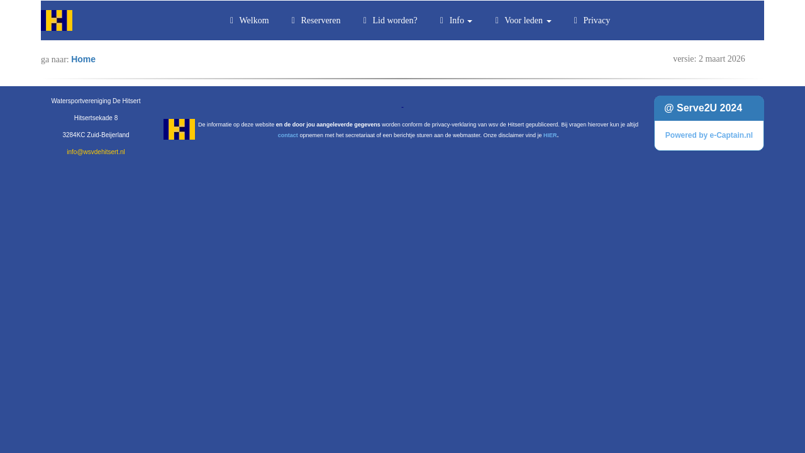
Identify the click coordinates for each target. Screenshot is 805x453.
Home (83, 59)
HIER (550, 135)
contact (288, 135)
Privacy (590, 20)
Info (454, 20)
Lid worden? (389, 20)
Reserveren (314, 20)
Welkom (247, 20)
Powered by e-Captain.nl (709, 135)
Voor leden (521, 20)
